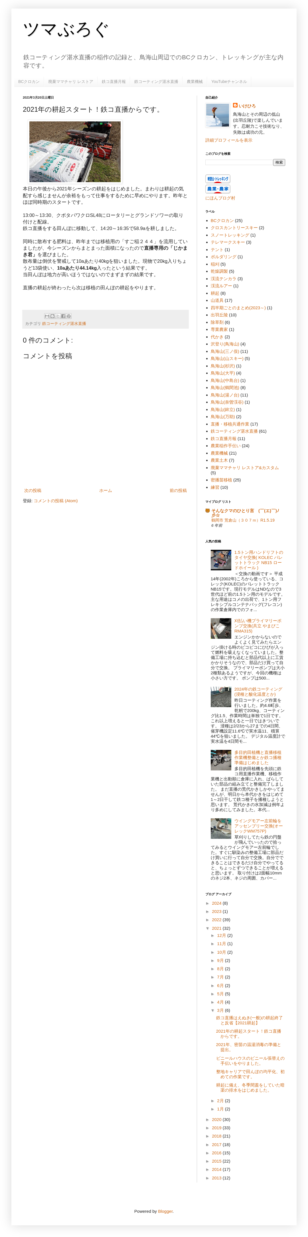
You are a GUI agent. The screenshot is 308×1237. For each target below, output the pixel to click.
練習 (215, 487)
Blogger (165, 1211)
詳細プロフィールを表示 (228, 140)
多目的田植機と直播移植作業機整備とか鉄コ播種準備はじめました (257, 757)
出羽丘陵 (219, 314)
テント (217, 249)
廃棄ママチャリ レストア (70, 81)
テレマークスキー (228, 242)
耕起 (215, 293)
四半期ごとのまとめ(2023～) (238, 307)
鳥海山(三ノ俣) (225, 351)
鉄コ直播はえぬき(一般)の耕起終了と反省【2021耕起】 (249, 1020)
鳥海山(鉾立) (223, 409)
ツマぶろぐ (66, 28)
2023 (217, 911)
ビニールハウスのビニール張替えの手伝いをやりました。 (250, 1061)
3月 (221, 1010)
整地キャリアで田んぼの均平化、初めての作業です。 (250, 1074)
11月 (222, 943)
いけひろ (247, 105)
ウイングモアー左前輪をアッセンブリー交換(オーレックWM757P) (258, 825)
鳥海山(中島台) (225, 380)
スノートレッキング (230, 235)
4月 (221, 1002)
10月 (222, 952)
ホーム (105, 490)
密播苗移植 (221, 479)
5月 (221, 993)
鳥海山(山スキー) (227, 358)
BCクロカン (29, 81)
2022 (217, 919)
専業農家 (219, 329)
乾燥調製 (219, 271)
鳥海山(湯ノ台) (225, 394)
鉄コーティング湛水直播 (156, 81)
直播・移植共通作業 (230, 424)
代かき (217, 336)
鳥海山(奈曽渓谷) (227, 402)
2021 (217, 928)
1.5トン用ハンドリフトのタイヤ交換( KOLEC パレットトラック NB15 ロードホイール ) (258, 560)
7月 (221, 976)
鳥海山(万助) (223, 416)
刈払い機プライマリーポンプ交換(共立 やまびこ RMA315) (257, 625)
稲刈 (215, 264)
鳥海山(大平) (223, 373)
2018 (217, 1136)
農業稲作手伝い (226, 445)
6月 (221, 985)
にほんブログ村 (220, 198)
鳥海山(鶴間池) (225, 387)
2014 (217, 1169)
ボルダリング (223, 256)
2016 (217, 1152)
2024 (217, 903)
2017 (217, 1144)
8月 (221, 968)
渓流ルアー (221, 285)
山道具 (217, 300)
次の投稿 (32, 490)
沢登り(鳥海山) (225, 343)
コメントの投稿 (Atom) (56, 500)
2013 (217, 1177)
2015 (217, 1161)
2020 (217, 1119)
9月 (221, 960)
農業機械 (195, 81)
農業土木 (219, 460)
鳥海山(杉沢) (223, 365)
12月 (222, 935)
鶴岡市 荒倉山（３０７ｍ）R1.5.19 (243, 520)
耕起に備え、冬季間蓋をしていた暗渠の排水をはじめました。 (250, 1087)
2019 (217, 1127)
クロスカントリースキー (234, 227)
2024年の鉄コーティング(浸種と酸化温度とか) (258, 692)
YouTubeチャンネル (229, 81)
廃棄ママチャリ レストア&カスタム (245, 467)
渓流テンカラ (223, 278)
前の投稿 (178, 490)
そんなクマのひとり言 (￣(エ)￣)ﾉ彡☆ (245, 513)
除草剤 (217, 322)
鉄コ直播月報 (114, 81)
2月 (221, 1100)
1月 (221, 1108)
